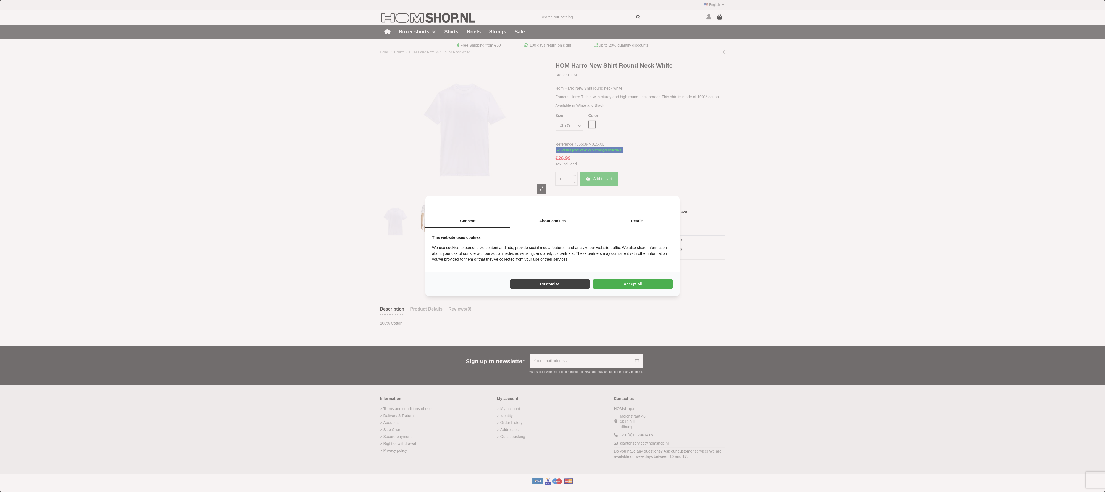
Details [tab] (637, 221)
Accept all (633, 284)
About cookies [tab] (552, 221)
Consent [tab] (467, 221)
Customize (550, 284)
